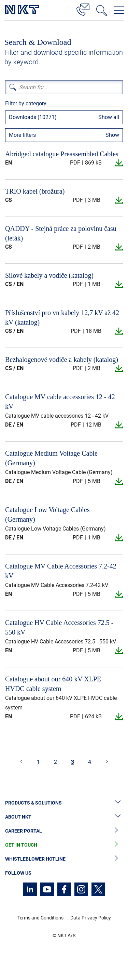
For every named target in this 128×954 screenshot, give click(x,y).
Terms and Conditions (40, 917)
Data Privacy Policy (90, 917)
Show (112, 135)
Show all (108, 117)
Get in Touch (64, 845)
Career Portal (64, 831)
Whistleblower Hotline (64, 859)
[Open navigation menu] (118, 10)
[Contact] (82, 8)
